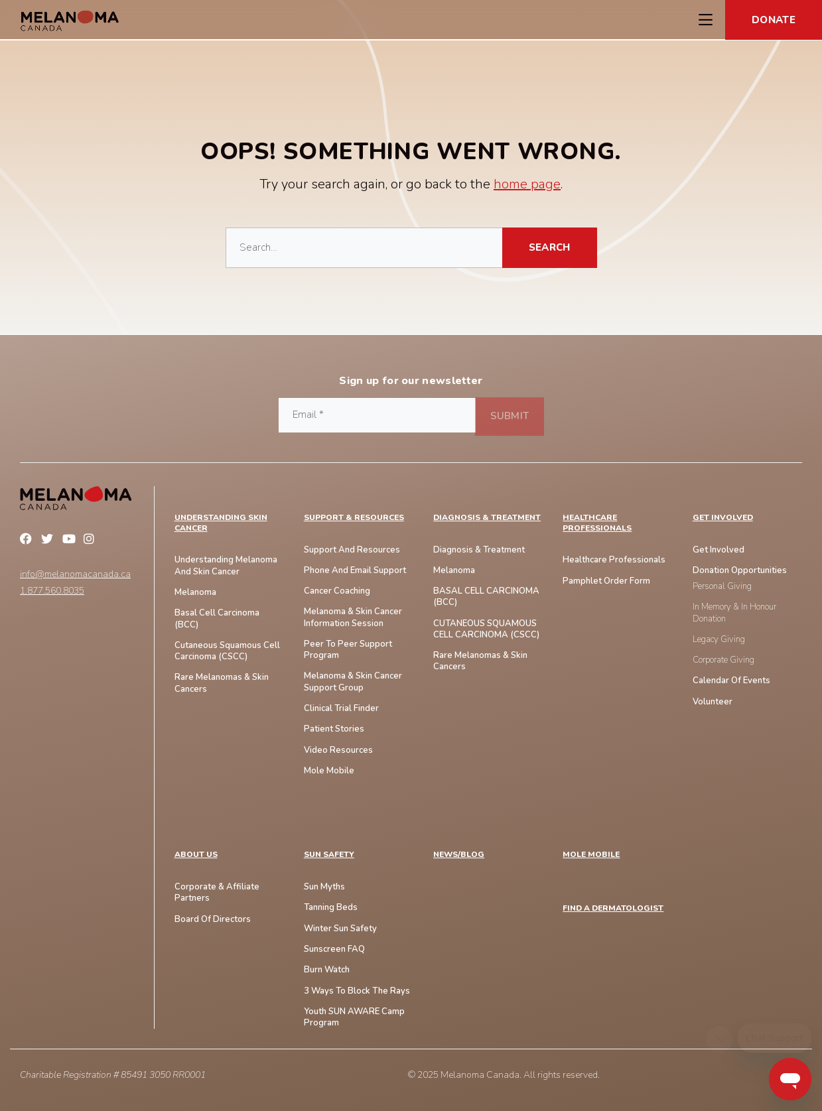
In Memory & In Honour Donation (734, 613)
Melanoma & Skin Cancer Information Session (353, 617)
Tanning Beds (331, 907)
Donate (773, 20)
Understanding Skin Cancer (220, 523)
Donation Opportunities (740, 570)
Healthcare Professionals (597, 523)
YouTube (70, 541)
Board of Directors (212, 919)
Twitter (49, 541)
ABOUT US (196, 855)
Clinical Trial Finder (341, 708)
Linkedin (113, 541)
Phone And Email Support (355, 570)
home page (527, 184)
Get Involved (723, 518)
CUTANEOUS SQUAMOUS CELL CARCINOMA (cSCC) (486, 629)
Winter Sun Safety (340, 929)
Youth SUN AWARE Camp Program (354, 1017)
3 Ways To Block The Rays (357, 991)
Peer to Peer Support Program (348, 650)
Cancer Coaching (337, 591)
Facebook (28, 541)
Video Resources (338, 750)
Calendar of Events (731, 680)
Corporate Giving (723, 660)
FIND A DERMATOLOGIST (613, 908)
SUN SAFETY (329, 855)
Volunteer (712, 702)
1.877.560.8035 (52, 591)
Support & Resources (354, 518)
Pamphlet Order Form (606, 581)
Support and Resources (352, 550)
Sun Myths (324, 887)
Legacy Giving (719, 639)
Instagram (92, 541)
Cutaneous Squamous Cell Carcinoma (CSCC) (227, 651)
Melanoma (195, 592)
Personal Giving (722, 586)
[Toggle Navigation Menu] (705, 20)
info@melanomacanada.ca (75, 574)
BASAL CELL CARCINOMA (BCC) (486, 597)
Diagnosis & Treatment (487, 518)
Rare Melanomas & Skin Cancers (480, 661)
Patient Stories (334, 729)
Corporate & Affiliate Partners (216, 893)
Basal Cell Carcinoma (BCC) (216, 619)
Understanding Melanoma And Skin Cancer (225, 566)
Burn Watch (327, 970)
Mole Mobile (329, 771)
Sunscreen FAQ (334, 949)
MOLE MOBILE (591, 855)
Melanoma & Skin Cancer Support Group (353, 682)
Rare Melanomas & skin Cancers (221, 683)
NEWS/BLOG (458, 855)
